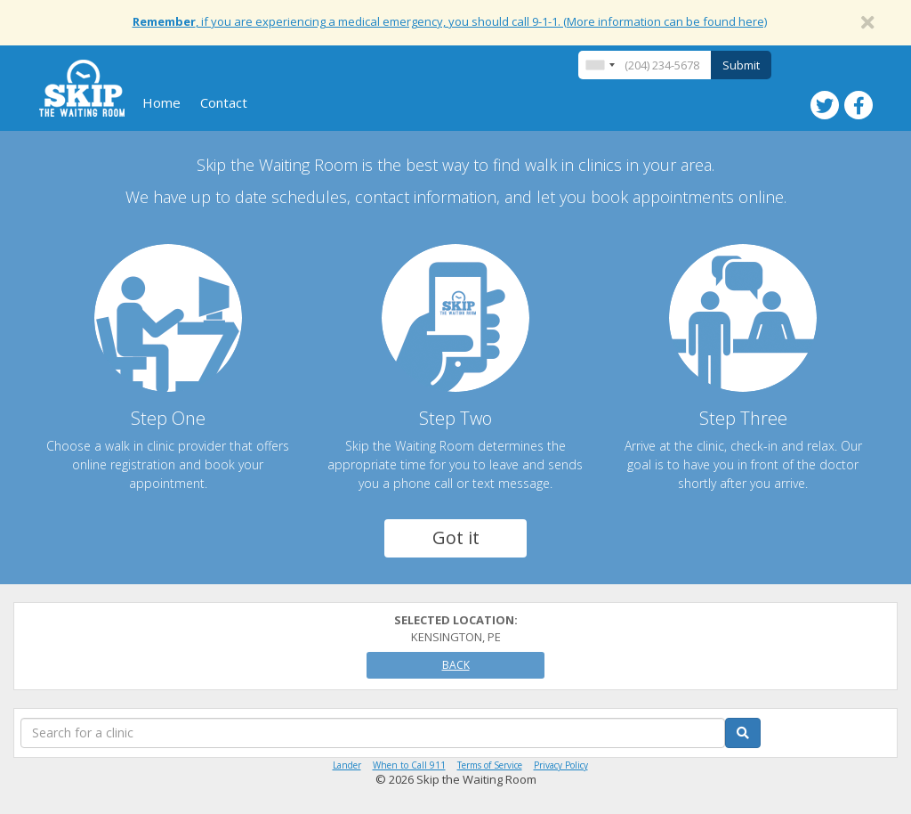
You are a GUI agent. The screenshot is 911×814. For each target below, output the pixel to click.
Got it (456, 537)
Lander (347, 765)
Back (456, 664)
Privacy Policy (561, 765)
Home (161, 102)
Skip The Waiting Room (81, 88)
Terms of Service (489, 765)
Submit (741, 65)
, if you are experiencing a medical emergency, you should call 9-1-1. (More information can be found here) (450, 21)
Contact (223, 102)
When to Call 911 (409, 765)
